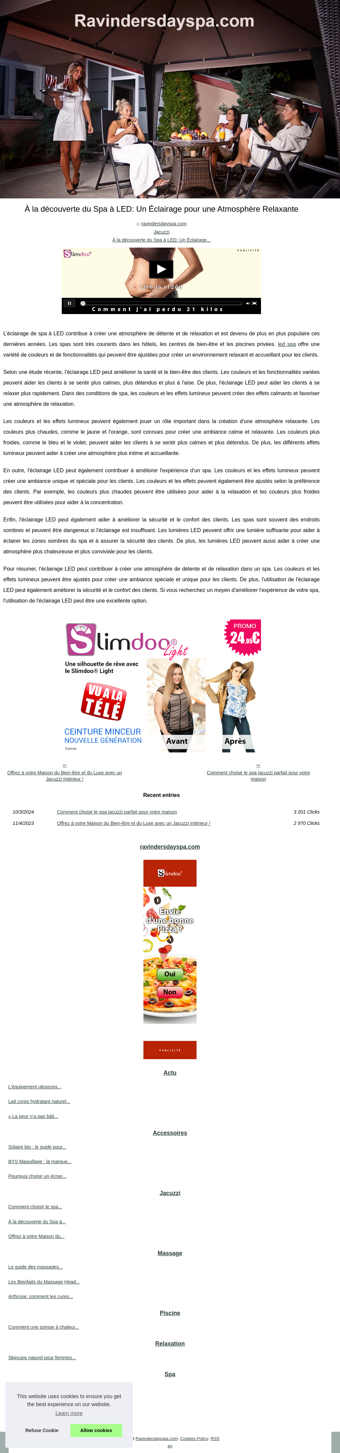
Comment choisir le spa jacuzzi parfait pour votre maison (258, 776)
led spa (287, 344)
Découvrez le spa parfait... (36, 1388)
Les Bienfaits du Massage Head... (44, 1282)
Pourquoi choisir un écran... (37, 1176)
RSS (215, 1438)
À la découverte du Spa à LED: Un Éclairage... (161, 240)
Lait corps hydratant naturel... (39, 1101)
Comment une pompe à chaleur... (43, 1327)
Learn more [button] (69, 1413)
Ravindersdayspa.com (156, 1438)
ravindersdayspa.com (164, 223)
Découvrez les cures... (31, 1402)
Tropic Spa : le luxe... (30, 1417)
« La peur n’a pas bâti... (33, 1116)
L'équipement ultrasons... (34, 1086)
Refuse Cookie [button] (41, 1430)
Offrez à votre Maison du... (36, 1236)
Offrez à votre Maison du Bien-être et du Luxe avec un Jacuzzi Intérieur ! (64, 776)
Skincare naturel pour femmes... (42, 1357)
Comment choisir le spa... (35, 1206)
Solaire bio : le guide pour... (37, 1147)
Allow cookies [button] (96, 1430)
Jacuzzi (161, 232)
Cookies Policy (194, 1438)
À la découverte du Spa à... (37, 1221)
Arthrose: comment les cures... (40, 1296)
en (170, 1445)
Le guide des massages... (35, 1267)
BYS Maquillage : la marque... (39, 1161)
